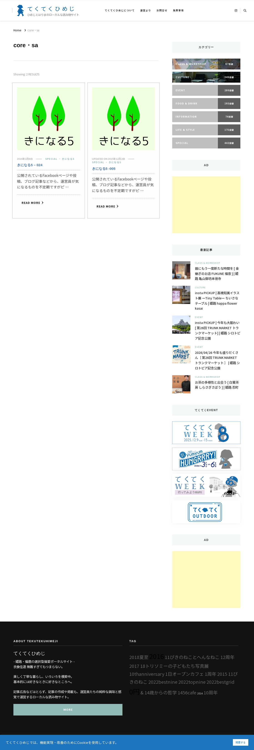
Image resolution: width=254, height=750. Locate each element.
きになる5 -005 (104, 168)
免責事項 (178, 10)
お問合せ (162, 10)
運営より (145, 10)
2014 (200, 693)
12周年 (227, 657)
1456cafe (187, 692)
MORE (68, 710)
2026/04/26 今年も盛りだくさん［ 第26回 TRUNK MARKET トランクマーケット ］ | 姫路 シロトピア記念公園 (217, 360)
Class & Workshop (207, 262)
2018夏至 (138, 657)
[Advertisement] (206, 204)
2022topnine (192, 681)
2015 (222, 674)
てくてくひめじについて (120, 10)
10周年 (211, 692)
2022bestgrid (220, 681)
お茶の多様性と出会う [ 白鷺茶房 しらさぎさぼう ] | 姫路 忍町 (217, 385)
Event (199, 317)
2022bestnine (162, 681)
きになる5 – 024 (29, 165)
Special (51, 158)
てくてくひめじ (51, 8)
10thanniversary (146, 674)
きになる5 (68, 158)
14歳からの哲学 (160, 692)
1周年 (210, 674)
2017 (134, 666)
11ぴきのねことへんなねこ (192, 657)
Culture (200, 287)
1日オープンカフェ (184, 674)
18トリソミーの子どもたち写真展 (174, 666)
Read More (33, 203)
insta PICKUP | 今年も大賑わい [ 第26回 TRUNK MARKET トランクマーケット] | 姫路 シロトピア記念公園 (217, 330)
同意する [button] (241, 742)
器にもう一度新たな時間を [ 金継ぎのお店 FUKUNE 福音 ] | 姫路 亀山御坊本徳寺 (217, 273)
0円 (134, 691)
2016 (156, 656)
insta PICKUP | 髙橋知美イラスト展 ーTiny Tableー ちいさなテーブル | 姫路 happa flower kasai (217, 301)
